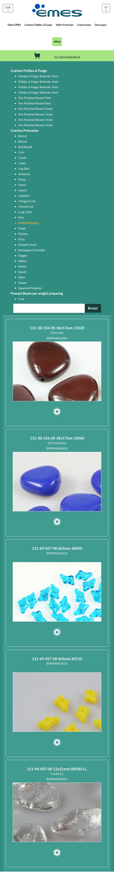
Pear (21, 217)
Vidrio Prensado (64, 25)
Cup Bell (23, 168)
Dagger (22, 255)
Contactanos (84, 25)
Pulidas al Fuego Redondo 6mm (38, 92)
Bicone (22, 141)
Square (22, 282)
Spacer (22, 272)
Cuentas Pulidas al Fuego (38, 25)
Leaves (22, 190)
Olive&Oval (25, 206)
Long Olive (25, 212)
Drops (22, 179)
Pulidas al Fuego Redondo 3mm (38, 76)
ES (106, 8)
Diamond (24, 174)
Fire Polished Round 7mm (34, 98)
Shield (22, 266)
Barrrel (22, 136)
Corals (22, 158)
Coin (21, 152)
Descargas (100, 25)
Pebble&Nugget (28, 223)
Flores (22, 185)
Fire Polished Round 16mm (35, 125)
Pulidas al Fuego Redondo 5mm (38, 87)
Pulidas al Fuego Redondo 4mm (38, 81)
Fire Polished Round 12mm (35, 114)
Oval (21, 299)
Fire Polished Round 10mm (35, 109)
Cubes (22, 163)
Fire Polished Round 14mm (35, 120)
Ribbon (22, 261)
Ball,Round (25, 147)
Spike (21, 277)
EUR (8, 8)
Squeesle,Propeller (30, 288)
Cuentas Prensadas (24, 130)
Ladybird (23, 196)
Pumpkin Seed (27, 245)
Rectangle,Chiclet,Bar (31, 250)
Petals (22, 228)
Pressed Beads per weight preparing (37, 293)
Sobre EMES (14, 25)
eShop (57, 41)
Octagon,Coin (27, 201)
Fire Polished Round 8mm (34, 103)
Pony (21, 239)
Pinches (23, 234)
